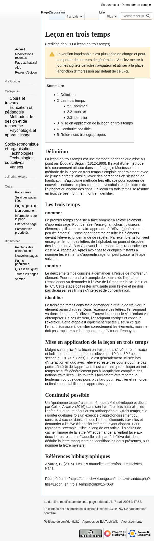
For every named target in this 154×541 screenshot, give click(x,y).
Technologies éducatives (19, 160)
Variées (16, 167)
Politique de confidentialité (61, 521)
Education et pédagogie (18, 109)
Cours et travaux (15, 100)
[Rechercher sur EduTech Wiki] (136, 16)
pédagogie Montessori (115, 168)
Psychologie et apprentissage (20, 132)
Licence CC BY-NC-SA (112, 509)
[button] (6, 98)
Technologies (21, 153)
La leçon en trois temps (90, 44)
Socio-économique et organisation (22, 146)
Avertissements (131, 521)
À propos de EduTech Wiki (100, 521)
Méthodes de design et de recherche (19, 121)
